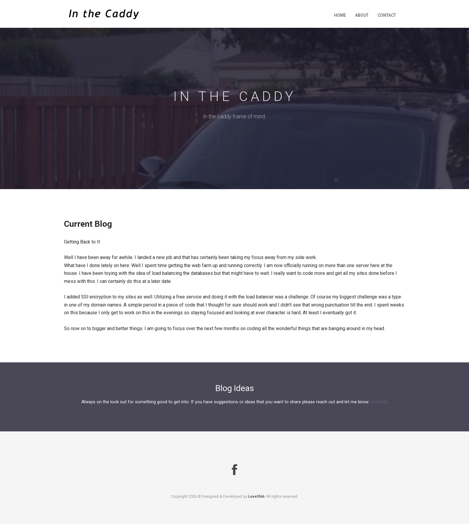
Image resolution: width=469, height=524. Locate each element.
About (361, 15)
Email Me (379, 402)
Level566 (256, 496)
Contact (386, 15)
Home (340, 15)
